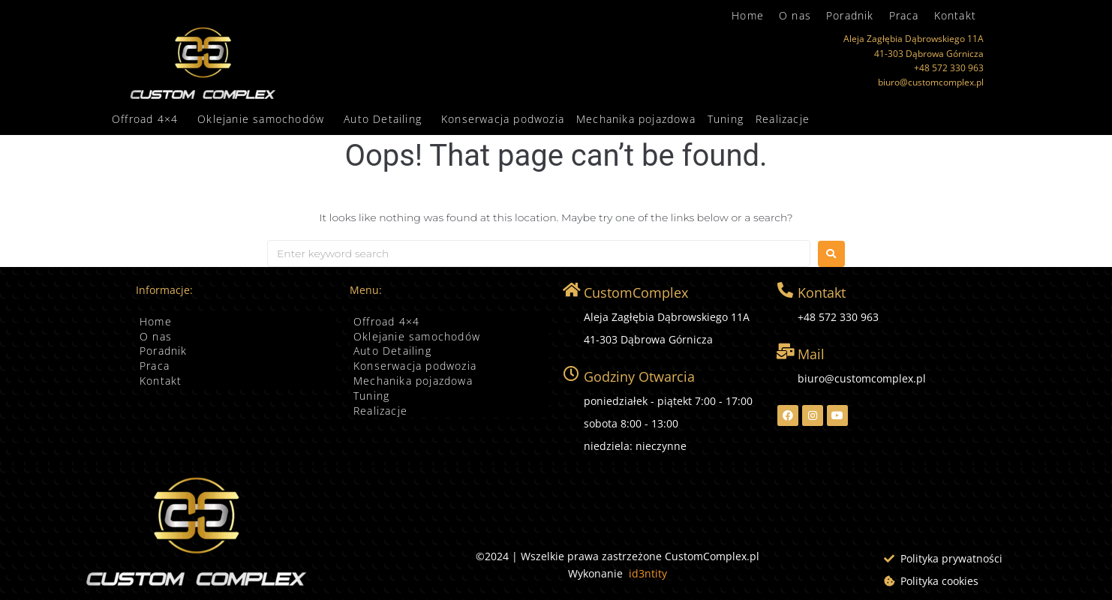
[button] (148, 119)
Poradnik (850, 15)
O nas (795, 15)
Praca (904, 15)
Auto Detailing (383, 119)
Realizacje (783, 119)
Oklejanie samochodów (260, 119)
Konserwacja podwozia (502, 119)
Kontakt (955, 15)
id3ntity (648, 573)
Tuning (726, 119)
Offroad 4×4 (145, 119)
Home (748, 15)
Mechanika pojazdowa (636, 119)
